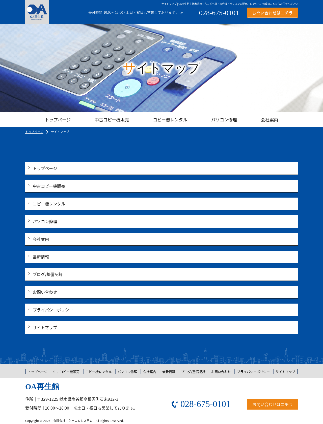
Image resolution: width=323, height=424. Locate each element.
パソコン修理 (224, 119)
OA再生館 (42, 386)
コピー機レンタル (170, 119)
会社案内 (269, 119)
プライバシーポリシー (53, 310)
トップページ (58, 119)
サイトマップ (45, 327)
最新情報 (41, 257)
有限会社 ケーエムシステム (73, 420)
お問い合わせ (45, 292)
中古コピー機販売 (112, 119)
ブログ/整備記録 (48, 274)
